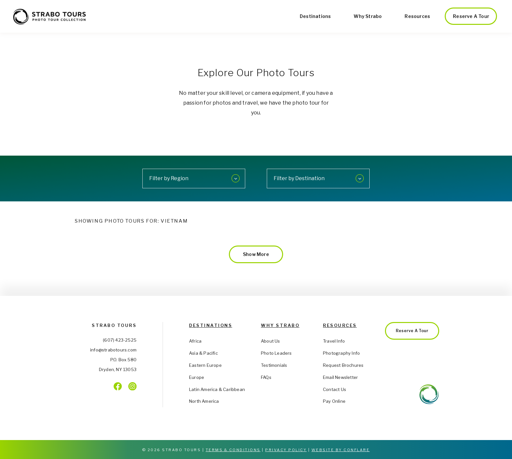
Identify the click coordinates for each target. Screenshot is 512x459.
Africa (195, 341)
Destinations (315, 16)
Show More (256, 254)
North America (204, 401)
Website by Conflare (341, 450)
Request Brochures (343, 365)
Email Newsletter (340, 377)
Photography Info (341, 353)
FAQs (266, 377)
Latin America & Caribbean (217, 389)
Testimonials (274, 365)
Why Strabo (368, 16)
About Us (270, 341)
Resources (417, 16)
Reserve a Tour (471, 16)
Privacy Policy (286, 450)
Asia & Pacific (203, 353)
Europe (196, 377)
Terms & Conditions (233, 450)
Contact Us (334, 389)
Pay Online (334, 401)
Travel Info (334, 341)
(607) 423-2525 (119, 340)
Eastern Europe (205, 365)
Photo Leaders (276, 353)
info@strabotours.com (113, 349)
